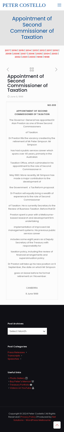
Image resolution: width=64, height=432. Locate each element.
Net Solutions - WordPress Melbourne (34, 418)
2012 (42, 50)
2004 (47, 53)
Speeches (13, 358)
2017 (7, 50)
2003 (54, 53)
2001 (24, 57)
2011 (48, 50)
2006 (31, 53)
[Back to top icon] (57, 425)
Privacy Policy (28, 416)
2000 (32, 57)
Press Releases (16, 352)
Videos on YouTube (20, 388)
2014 (28, 50)
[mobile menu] (59, 5)
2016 (14, 50)
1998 (46, 57)
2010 (55, 50)
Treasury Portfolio (19, 384)
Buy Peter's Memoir (20, 381)
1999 (39, 57)
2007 (24, 53)
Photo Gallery (17, 378)
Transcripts (14, 355)
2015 (21, 50)
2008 (16, 53)
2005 (39, 53)
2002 (17, 57)
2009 (8, 53)
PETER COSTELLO (24, 5)
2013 (35, 50)
